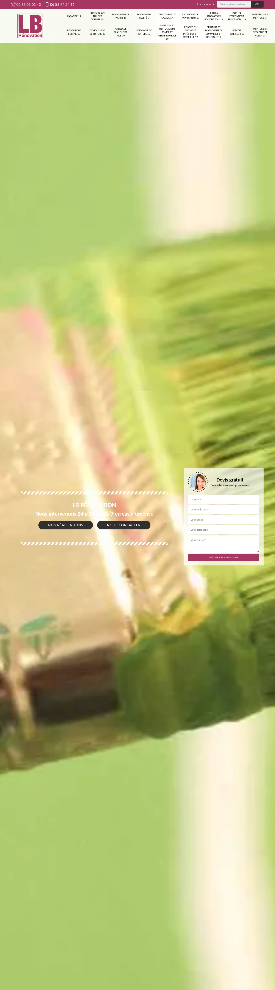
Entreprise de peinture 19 (260, 16)
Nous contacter (124, 525)
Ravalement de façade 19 (121, 16)
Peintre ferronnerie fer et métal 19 (237, 16)
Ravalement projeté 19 (144, 16)
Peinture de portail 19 (74, 32)
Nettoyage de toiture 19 (144, 32)
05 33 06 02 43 (26, 4)
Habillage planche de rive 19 (120, 32)
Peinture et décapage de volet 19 (260, 32)
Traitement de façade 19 (167, 16)
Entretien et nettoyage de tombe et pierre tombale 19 (167, 32)
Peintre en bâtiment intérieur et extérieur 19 (190, 32)
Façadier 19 (74, 16)
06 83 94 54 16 (59, 4)
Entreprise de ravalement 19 (190, 16)
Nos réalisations (65, 525)
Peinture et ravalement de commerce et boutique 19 (214, 32)
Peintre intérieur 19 (237, 32)
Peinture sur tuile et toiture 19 (97, 16)
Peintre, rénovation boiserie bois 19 (214, 16)
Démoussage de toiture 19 (97, 32)
